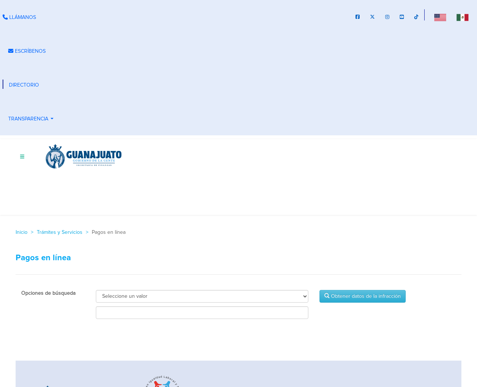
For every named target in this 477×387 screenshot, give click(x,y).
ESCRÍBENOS (27, 51)
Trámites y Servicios (59, 232)
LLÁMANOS (19, 17)
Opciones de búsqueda (48, 293)
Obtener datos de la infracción (362, 296)
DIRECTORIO (24, 85)
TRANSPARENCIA (31, 119)
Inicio (21, 232)
